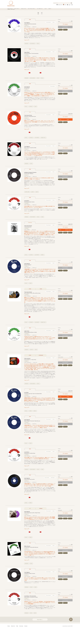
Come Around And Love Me (29, 480)
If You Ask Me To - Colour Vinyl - (30, 361)
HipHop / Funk (27, 8)
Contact (25, 626)
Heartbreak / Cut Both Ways (29, 454)
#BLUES (35, 412)
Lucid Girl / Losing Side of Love (30, 117)
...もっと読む (31, 245)
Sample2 (65, 31)
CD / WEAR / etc (48, 8)
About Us (13, 626)
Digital (60, 8)
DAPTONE (26, 56)
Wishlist (65, 25)
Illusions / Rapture (27, 266)
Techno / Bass (19, 8)
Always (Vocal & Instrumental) (30, 25)
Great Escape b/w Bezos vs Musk (30, 333)
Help (17, 626)
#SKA (31, 614)
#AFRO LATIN (27, 193)
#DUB (38, 79)
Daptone (26, 119)
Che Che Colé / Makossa (28, 175)
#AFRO (37, 193)
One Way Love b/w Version (29, 203)
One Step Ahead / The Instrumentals (31, 54)
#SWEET (42, 256)
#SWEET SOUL (43, 139)
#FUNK (30, 284)
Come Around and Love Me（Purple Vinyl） (32, 514)
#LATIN (32, 193)
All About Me (26, 89)
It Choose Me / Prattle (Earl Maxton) (31, 548)
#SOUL (42, 79)
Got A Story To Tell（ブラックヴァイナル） (32, 294)
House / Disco (11, 8)
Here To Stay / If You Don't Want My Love (32, 422)
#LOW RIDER (37, 139)
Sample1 (60, 31)
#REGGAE (26, 79)
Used (54, 8)
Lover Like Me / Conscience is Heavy (31, 598)
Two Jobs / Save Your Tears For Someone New (33, 395)
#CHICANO (31, 139)
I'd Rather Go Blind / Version (29, 575)
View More (40, 621)
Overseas (21, 626)
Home (9, 626)
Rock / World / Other (37, 8)
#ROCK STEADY (32, 79)
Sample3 (70, 234)
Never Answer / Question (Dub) (30, 149)
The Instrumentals (27, 228)
